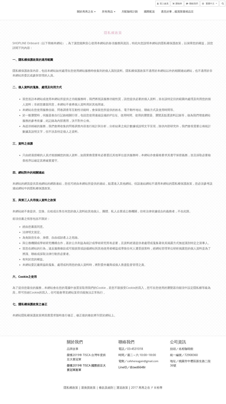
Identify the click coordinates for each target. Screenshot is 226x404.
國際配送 (149, 11)
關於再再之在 (86, 11)
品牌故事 (72, 349)
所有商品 (108, 11)
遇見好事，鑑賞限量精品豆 (177, 11)
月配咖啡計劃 (130, 11)
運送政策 (122, 388)
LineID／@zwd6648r (132, 367)
